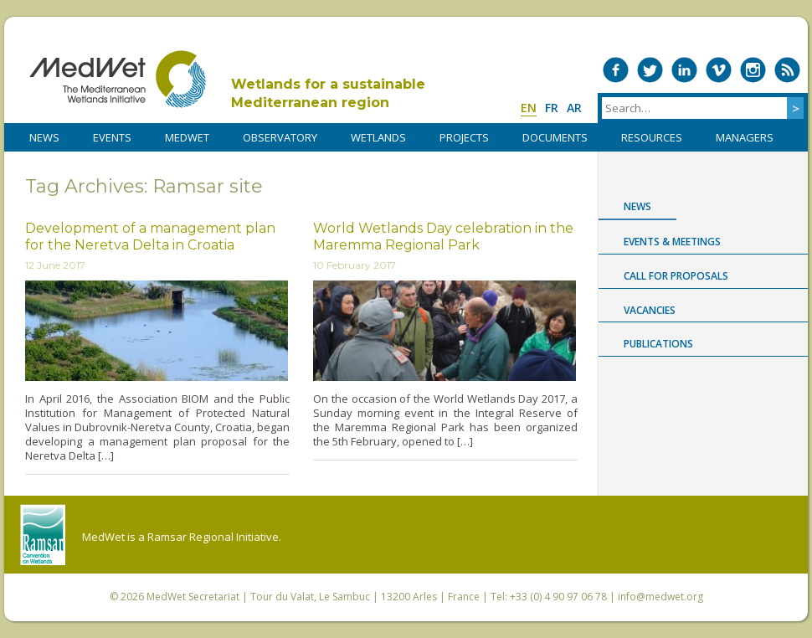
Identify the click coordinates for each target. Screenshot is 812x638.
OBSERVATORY (280, 137)
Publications (658, 344)
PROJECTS (464, 137)
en (529, 108)
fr (551, 108)
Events (112, 137)
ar (574, 108)
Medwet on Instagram (753, 70)
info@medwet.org (660, 596)
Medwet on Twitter (650, 70)
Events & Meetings (672, 241)
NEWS (44, 137)
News (637, 206)
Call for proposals (676, 276)
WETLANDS (378, 137)
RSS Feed (787, 70)
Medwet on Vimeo (719, 70)
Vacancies (650, 310)
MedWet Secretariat (192, 596)
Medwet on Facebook (616, 70)
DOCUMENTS (555, 137)
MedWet (117, 79)
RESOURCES (651, 137)
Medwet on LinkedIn (684, 70)
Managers (744, 137)
